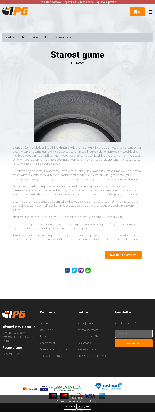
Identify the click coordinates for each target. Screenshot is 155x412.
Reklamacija (85, 343)
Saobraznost (47, 343)
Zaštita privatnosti (88, 330)
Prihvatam (70, 406)
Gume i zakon (41, 37)
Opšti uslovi (46, 330)
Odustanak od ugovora (53, 349)
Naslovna (11, 37)
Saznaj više (84, 406)
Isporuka (45, 336)
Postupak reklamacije (52, 356)
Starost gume (63, 37)
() (139, 11)
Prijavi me (133, 343)
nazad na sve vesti (123, 255)
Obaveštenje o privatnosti (92, 356)
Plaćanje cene (86, 323)
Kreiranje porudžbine (89, 336)
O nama (44, 323)
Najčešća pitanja (87, 349)
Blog (24, 37)
